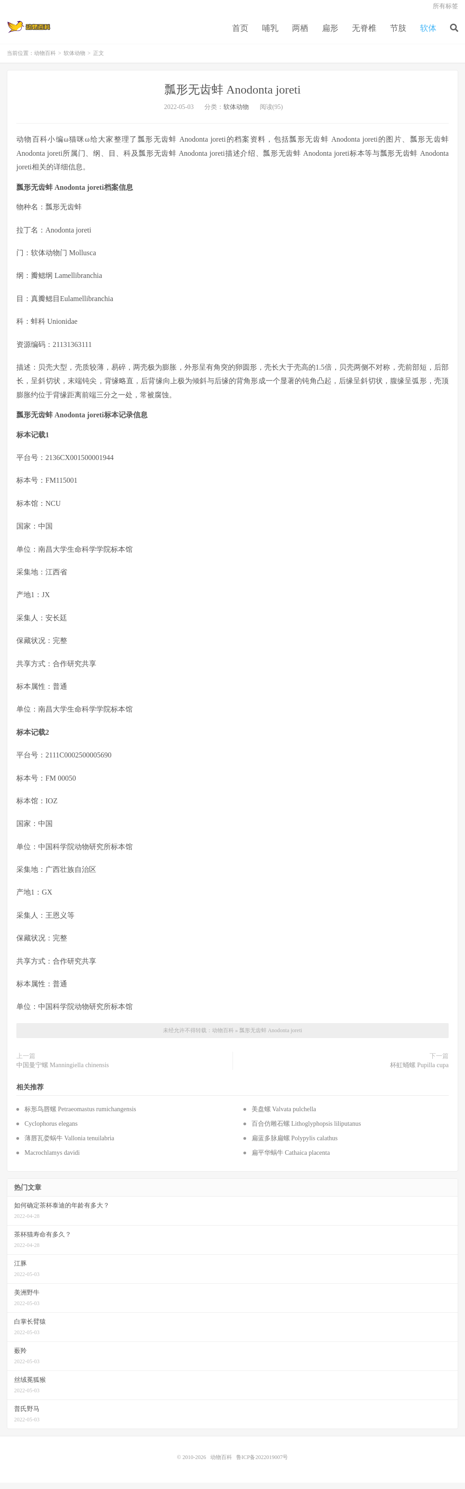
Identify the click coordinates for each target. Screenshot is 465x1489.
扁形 (330, 33)
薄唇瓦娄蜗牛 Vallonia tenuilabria (69, 1145)
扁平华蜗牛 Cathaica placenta (291, 1159)
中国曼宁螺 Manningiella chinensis (62, 1071)
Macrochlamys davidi (52, 1159)
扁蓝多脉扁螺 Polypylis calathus (295, 1145)
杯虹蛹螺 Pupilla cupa (419, 1071)
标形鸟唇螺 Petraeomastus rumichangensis (80, 1116)
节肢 (398, 33)
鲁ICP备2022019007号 (262, 1463)
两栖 (300, 33)
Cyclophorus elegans (51, 1130)
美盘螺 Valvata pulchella (284, 1116)
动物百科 (29, 32)
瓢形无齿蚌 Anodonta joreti (232, 96)
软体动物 (74, 60)
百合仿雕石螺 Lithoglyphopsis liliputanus (306, 1130)
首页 (240, 33)
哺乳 (270, 33)
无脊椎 (364, 33)
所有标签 (445, 11)
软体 (428, 33)
